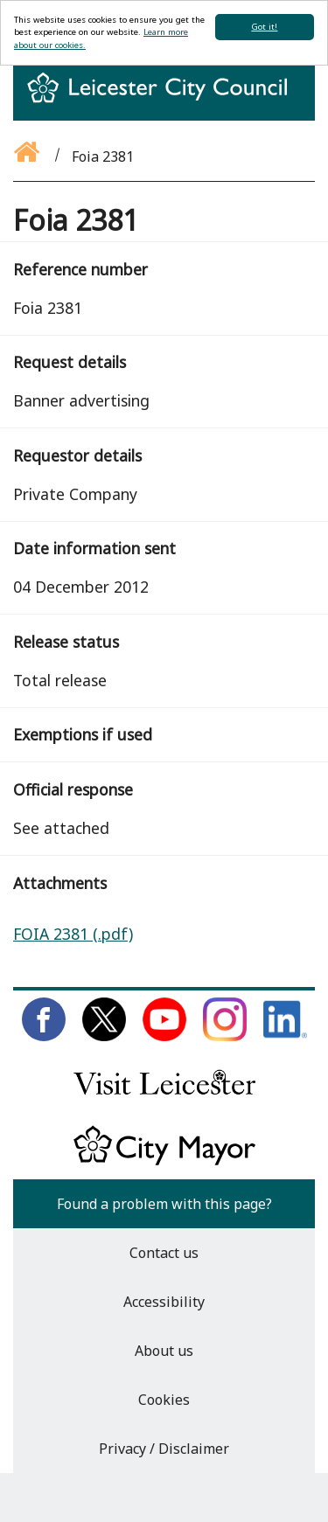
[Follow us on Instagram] (225, 1036)
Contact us (164, 1252)
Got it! (264, 26)
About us (164, 1350)
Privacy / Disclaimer (164, 1448)
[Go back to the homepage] (28, 156)
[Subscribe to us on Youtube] (164, 1036)
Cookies (164, 1399)
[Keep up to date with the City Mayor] (164, 1161)
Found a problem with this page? (164, 1203)
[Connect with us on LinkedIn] (285, 1036)
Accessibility (164, 1301)
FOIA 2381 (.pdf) (73, 933)
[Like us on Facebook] (44, 1036)
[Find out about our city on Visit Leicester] (164, 1098)
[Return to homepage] (164, 103)
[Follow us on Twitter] (104, 1036)
